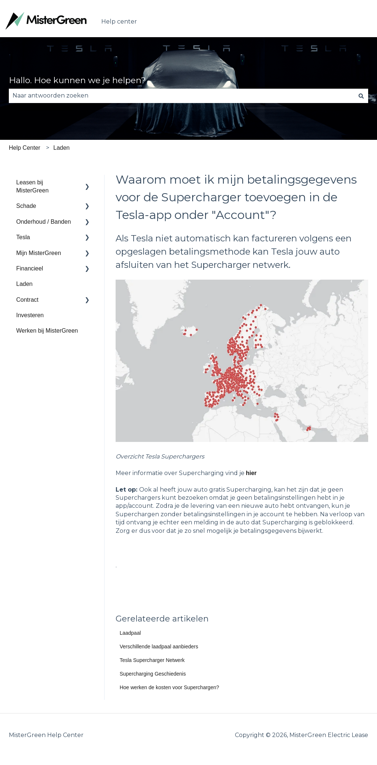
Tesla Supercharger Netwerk (152, 660)
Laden (61, 148)
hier (251, 473)
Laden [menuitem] (24, 284)
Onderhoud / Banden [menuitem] (43, 222)
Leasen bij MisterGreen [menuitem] (32, 186)
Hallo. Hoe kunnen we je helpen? (77, 80)
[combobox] (181, 96)
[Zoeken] (361, 96)
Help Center (24, 148)
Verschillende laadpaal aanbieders (159, 646)
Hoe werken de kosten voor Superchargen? (169, 687)
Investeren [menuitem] (30, 315)
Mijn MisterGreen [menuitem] (38, 253)
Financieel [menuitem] (29, 268)
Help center (119, 21)
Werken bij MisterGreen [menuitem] (47, 330)
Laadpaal (130, 633)
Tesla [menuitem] (23, 237)
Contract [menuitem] (27, 300)
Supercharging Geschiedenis (153, 674)
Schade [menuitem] (26, 206)
